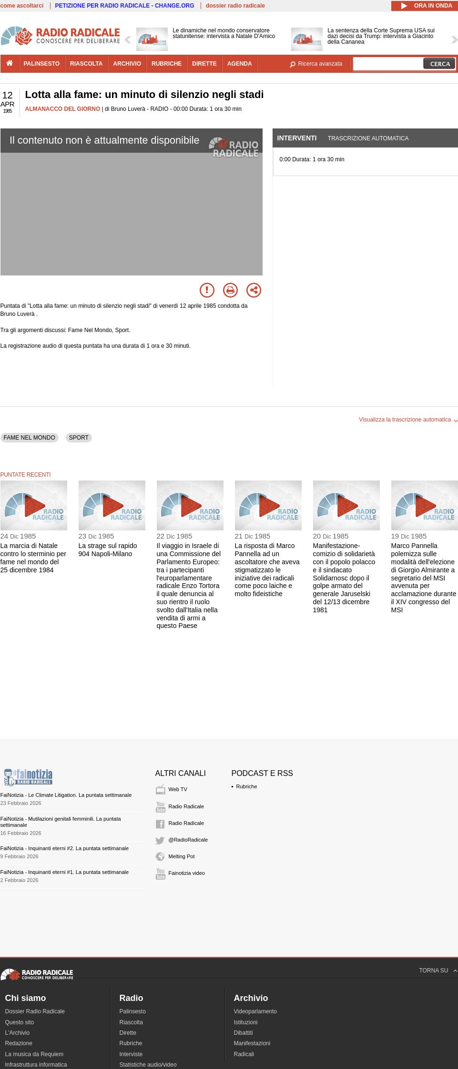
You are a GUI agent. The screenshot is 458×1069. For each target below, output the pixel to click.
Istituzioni (246, 1022)
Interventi (297, 138)
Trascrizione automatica (368, 138)
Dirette (128, 1033)
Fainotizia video (187, 873)
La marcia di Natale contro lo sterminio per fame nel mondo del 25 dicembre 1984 (33, 557)
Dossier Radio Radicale (35, 1011)
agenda (239, 63)
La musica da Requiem (34, 1054)
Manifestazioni (252, 1043)
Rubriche (246, 786)
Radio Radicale (186, 806)
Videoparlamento (255, 1011)
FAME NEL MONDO (29, 437)
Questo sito (19, 1022)
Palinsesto (133, 1011)
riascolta (86, 63)
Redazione (18, 1043)
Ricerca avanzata (320, 63)
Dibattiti (243, 1033)
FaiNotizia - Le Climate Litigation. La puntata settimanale (66, 795)
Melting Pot (182, 856)
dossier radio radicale (235, 5)
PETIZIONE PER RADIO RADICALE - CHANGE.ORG (124, 5)
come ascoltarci (22, 5)
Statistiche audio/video (148, 1064)
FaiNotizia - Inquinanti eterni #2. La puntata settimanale (64, 848)
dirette (204, 63)
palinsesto (42, 63)
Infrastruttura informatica (36, 1064)
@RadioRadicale (188, 840)
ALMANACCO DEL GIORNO (63, 109)
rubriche (167, 63)
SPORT (79, 437)
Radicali (244, 1054)
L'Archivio (17, 1033)
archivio (127, 63)
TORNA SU (433, 970)
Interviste (131, 1054)
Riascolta (131, 1022)
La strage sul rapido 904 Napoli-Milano (108, 550)
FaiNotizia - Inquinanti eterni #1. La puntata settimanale (64, 872)
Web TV (178, 789)
